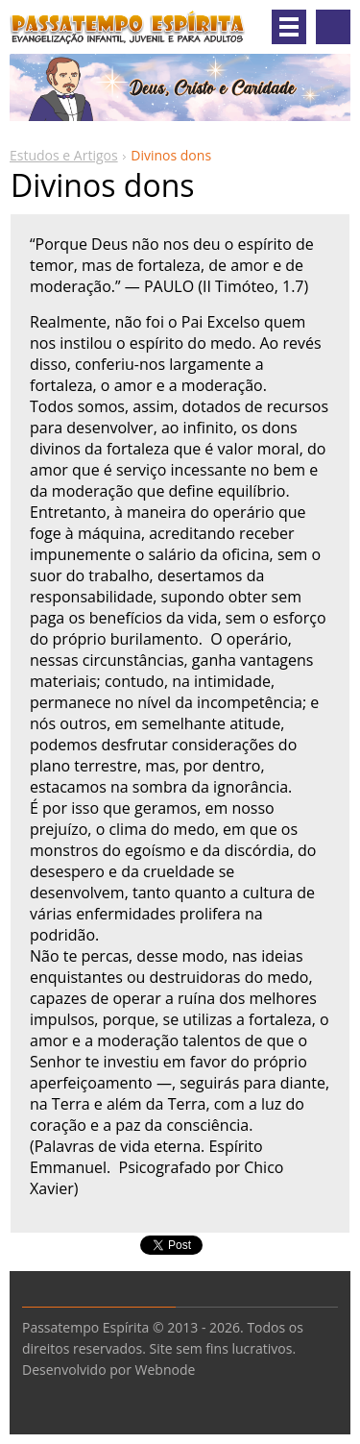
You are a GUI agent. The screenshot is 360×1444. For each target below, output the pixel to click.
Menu (289, 27)
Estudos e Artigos (64, 155)
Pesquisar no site (333, 27)
